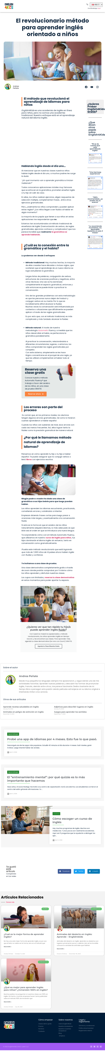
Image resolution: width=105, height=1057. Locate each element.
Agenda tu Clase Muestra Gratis (48, 646)
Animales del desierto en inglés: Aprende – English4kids (74, 935)
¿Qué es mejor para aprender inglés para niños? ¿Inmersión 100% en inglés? (26, 988)
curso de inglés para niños (58, 537)
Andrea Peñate (28, 676)
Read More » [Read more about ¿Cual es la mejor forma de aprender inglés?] (7, 946)
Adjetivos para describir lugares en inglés (73, 707)
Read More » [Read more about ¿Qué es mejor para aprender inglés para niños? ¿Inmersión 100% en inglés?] (7, 1002)
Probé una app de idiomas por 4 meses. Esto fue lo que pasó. (52, 739)
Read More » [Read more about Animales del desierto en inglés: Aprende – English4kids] (61, 949)
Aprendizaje (13, 734)
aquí (99, 8)
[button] (64, 871)
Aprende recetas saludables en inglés (21, 707)
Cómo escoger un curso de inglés (72, 820)
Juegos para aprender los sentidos (70, 712)
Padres (56, 814)
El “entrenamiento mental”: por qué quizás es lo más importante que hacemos (46, 778)
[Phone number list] (96, 4)
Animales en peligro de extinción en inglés (23, 712)
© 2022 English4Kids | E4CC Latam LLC (16, 1046)
